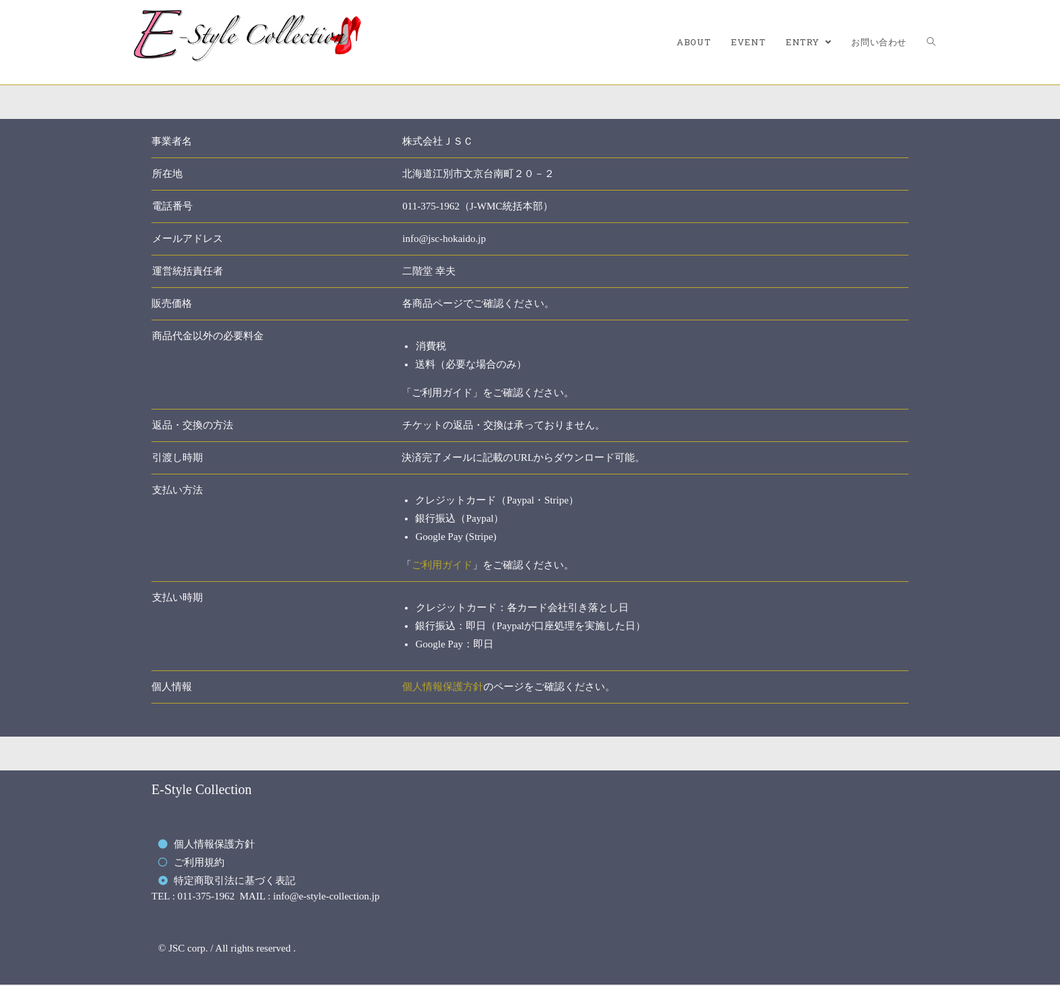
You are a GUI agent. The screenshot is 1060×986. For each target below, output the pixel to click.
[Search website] (931, 42)
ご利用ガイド (442, 565)
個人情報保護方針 (442, 686)
